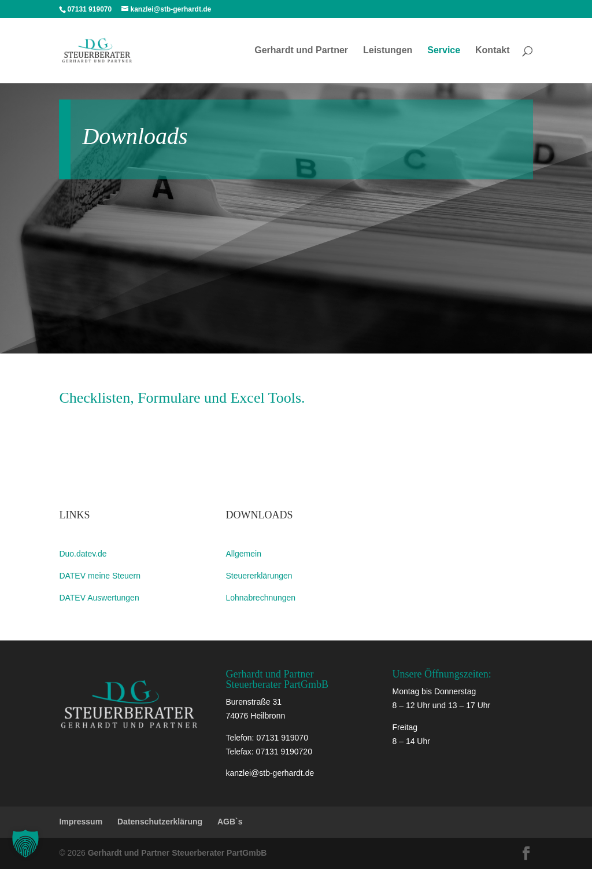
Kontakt (492, 50)
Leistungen (387, 50)
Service (443, 50)
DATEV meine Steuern (99, 575)
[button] (25, 843)
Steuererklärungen (258, 575)
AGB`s (230, 821)
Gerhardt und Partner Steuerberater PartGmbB (177, 852)
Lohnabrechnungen (260, 597)
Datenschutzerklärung (159, 821)
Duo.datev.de (82, 553)
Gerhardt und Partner (301, 50)
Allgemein (243, 553)
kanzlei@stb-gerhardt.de (269, 773)
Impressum (80, 821)
